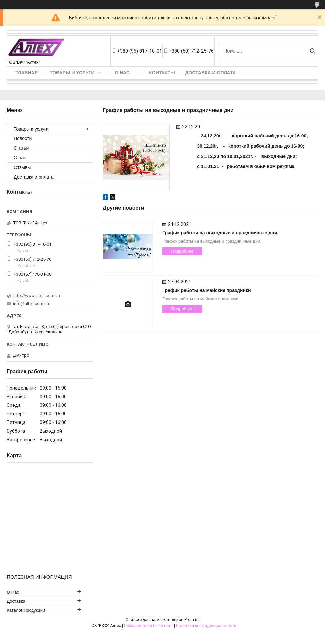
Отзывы (22, 167)
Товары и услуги (72, 72)
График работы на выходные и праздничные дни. (220, 232)
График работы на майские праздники (206, 290)
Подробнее (182, 251)
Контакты (162, 72)
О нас (122, 72)
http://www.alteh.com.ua (36, 295)
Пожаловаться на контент (148, 625)
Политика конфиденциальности (206, 625)
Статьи (21, 148)
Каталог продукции (26, 610)
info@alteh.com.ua (31, 303)
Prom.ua (192, 619)
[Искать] (312, 51)
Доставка (16, 601)
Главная (26, 72)
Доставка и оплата (210, 72)
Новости (23, 138)
